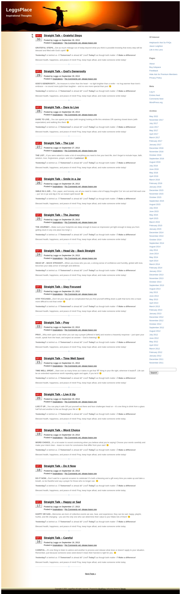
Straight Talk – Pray (56, 322)
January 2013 (155, 313)
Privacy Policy (155, 78)
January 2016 (155, 187)
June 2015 (154, 211)
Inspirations (58, 43)
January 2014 (155, 271)
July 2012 (153, 335)
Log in (152, 92)
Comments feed (156, 99)
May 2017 (153, 130)
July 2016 (153, 166)
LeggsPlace (19, 9)
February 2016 (155, 183)
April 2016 (153, 176)
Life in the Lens (156, 50)
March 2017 (154, 137)
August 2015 (154, 204)
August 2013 (154, 289)
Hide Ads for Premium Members (163, 74)
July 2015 (153, 208)
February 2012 (155, 352)
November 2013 (156, 278)
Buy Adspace (155, 67)
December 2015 (156, 190)
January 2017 (155, 144)
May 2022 (153, 116)
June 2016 (154, 169)
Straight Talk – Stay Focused (62, 286)
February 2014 (155, 268)
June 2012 (154, 338)
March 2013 (154, 306)
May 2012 (153, 341)
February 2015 (155, 225)
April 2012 (153, 345)
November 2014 (156, 236)
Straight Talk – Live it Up (60, 394)
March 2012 (154, 348)
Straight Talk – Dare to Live (61, 107)
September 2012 (156, 327)
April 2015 (153, 218)
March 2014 (154, 264)
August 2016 (154, 162)
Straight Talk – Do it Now (60, 466)
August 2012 (154, 331)
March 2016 (154, 180)
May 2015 (153, 215)
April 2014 (153, 261)
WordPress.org (155, 102)
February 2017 (155, 141)
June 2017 (154, 127)
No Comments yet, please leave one (81, 43)
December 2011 (156, 359)
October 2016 (155, 155)
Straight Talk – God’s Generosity (65, 71)
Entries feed (154, 95)
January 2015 (155, 229)
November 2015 (156, 194)
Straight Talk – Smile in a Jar (62, 178)
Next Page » (90, 574)
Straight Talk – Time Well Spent (64, 358)
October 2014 (155, 239)
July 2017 (153, 123)
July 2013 (153, 292)
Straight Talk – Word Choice (62, 430)
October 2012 (155, 324)
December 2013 (156, 275)
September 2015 (156, 201)
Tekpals (123, 589)
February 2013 (155, 310)
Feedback (153, 71)
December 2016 (156, 148)
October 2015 (155, 197)
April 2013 (153, 303)
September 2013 (156, 285)
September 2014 (156, 243)
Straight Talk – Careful (58, 537)
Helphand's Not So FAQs (160, 42)
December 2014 (156, 232)
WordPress (102, 589)
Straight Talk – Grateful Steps (63, 35)
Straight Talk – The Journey (62, 214)
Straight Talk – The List (59, 143)
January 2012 (155, 356)
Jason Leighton (156, 46)
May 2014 (153, 257)
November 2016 (156, 151)
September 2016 (156, 158)
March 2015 (154, 222)
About (152, 64)
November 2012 (156, 320)
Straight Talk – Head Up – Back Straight (69, 250)
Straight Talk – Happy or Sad (62, 502)
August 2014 (154, 246)
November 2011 (156, 363)
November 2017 (156, 120)
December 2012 (156, 317)
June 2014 (154, 253)
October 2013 (155, 282)
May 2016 (153, 173)
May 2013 (153, 299)
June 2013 (154, 296)
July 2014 (153, 250)
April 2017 (153, 134)
